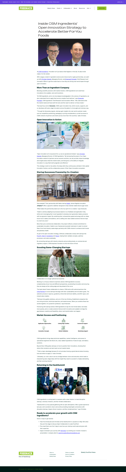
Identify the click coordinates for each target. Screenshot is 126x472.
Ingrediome (49, 236)
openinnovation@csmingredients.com (69, 433)
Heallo (68, 203)
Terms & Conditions (69, 454)
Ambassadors (53, 454)
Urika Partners (41, 291)
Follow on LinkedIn (69, 452)
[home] (33, 8)
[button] (60, 8)
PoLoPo (39, 236)
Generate (63, 430)
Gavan (57, 236)
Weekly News (51, 8)
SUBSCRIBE (102, 8)
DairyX (44, 236)
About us (52, 452)
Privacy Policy (68, 456)
